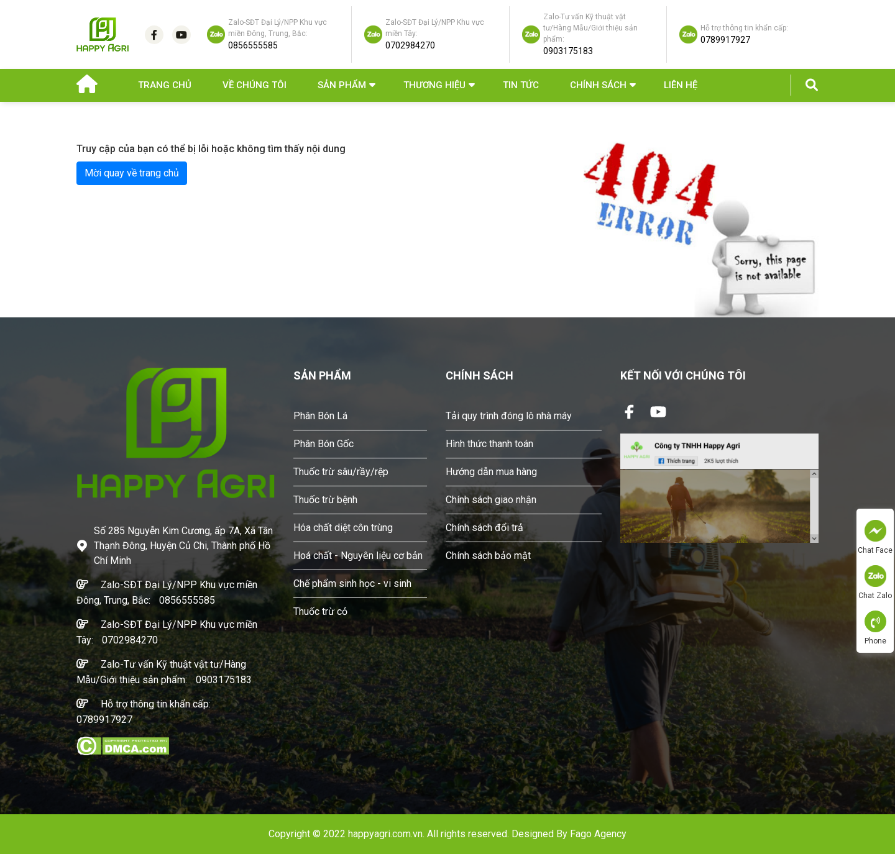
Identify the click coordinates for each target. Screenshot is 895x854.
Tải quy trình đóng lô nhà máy (509, 416)
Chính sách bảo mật (488, 555)
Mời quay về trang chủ (132, 173)
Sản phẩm (342, 85)
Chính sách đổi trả (484, 528)
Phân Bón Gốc (323, 444)
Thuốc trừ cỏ (320, 611)
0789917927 (104, 719)
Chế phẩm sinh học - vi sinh (352, 583)
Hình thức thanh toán (489, 444)
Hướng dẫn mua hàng (491, 472)
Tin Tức (521, 85)
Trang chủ (164, 85)
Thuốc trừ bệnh (325, 500)
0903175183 (224, 680)
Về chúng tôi (255, 85)
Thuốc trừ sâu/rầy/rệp (340, 472)
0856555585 (187, 600)
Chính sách (598, 85)
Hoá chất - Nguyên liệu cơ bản (358, 555)
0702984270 (130, 640)
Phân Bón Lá (320, 416)
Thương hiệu (434, 85)
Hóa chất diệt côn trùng (343, 528)
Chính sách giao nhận (491, 500)
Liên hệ (680, 85)
